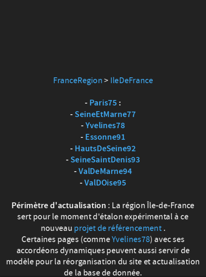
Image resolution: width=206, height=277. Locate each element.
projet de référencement (118, 228)
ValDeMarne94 (105, 171)
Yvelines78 (105, 126)
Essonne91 (105, 137)
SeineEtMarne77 (105, 114)
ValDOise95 (105, 183)
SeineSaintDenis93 (105, 160)
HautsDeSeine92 (105, 149)
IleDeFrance (131, 80)
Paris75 (103, 103)
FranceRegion (78, 80)
